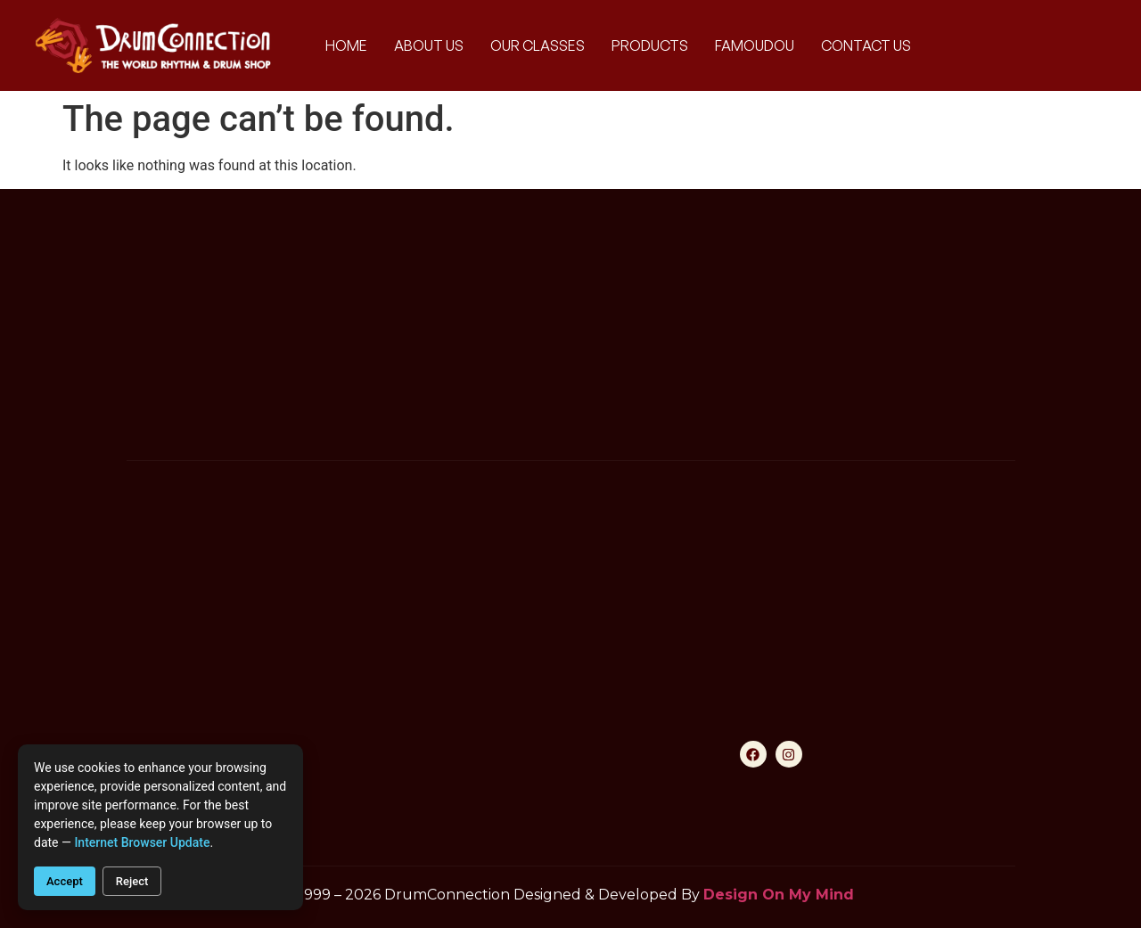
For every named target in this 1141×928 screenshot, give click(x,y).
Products (650, 45)
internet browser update (141, 842)
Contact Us (866, 45)
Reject (132, 881)
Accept (64, 881)
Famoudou (754, 45)
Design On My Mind (778, 894)
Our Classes (537, 45)
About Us (429, 45)
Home (346, 45)
